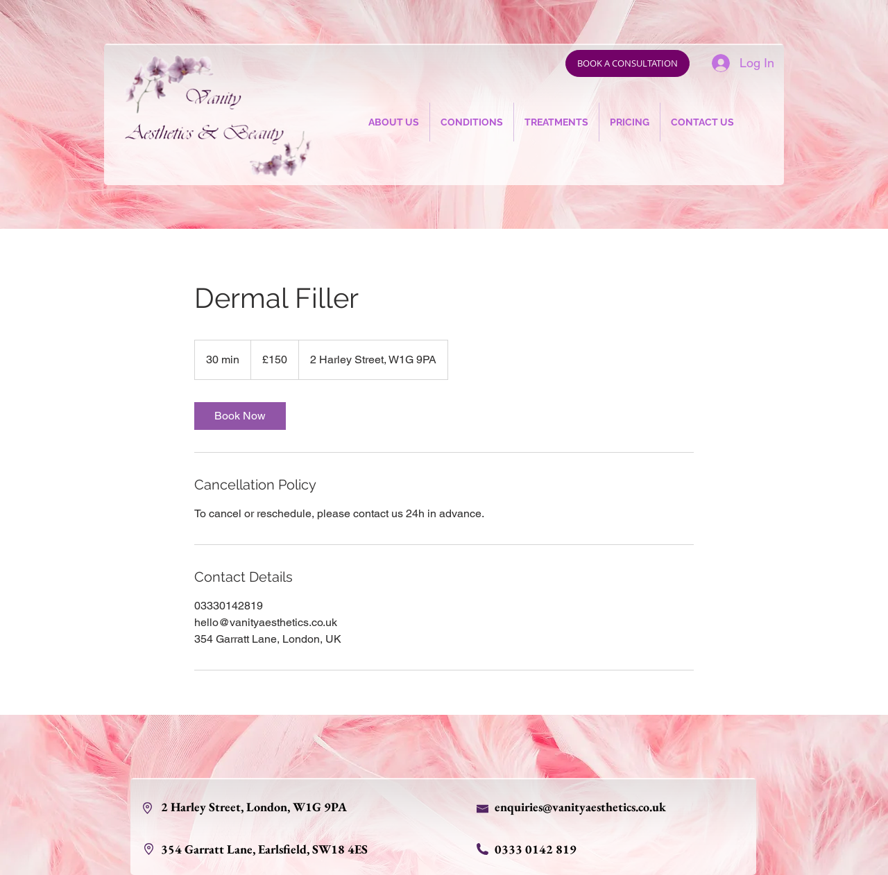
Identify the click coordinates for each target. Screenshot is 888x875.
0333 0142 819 (536, 849)
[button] (471, 122)
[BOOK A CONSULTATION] (627, 63)
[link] (240, 416)
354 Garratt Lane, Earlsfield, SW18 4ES (265, 849)
